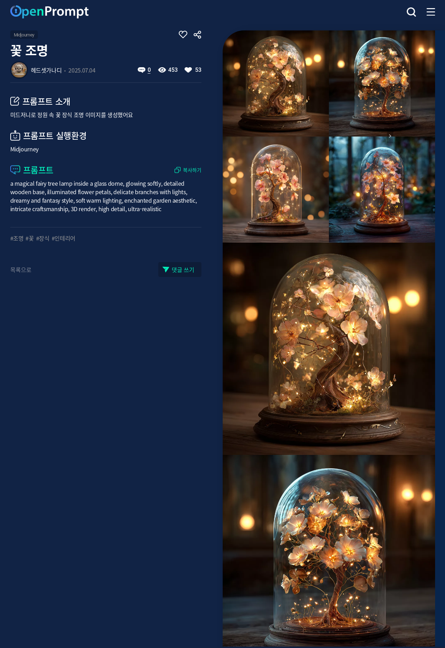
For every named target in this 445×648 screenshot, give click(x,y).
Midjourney (24, 34)
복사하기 (192, 170)
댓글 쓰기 (183, 269)
